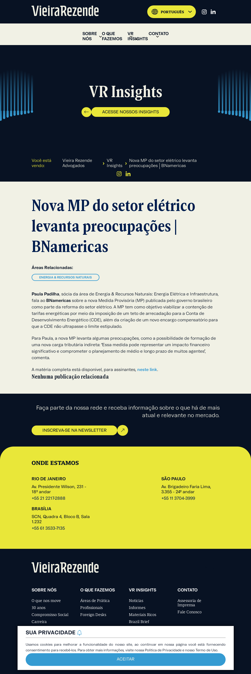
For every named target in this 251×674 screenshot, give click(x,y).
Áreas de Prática (95, 600)
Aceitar (125, 659)
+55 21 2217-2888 (48, 498)
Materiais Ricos (142, 614)
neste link (147, 370)
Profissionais (91, 607)
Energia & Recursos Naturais (65, 277)
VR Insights (114, 163)
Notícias (136, 600)
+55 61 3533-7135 (48, 528)
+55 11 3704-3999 (178, 498)
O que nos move (46, 600)
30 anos (38, 607)
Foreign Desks (93, 614)
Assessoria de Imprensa (189, 602)
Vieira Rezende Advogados (77, 163)
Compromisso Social (50, 614)
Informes (137, 607)
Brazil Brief (139, 621)
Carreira (39, 621)
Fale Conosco (190, 612)
